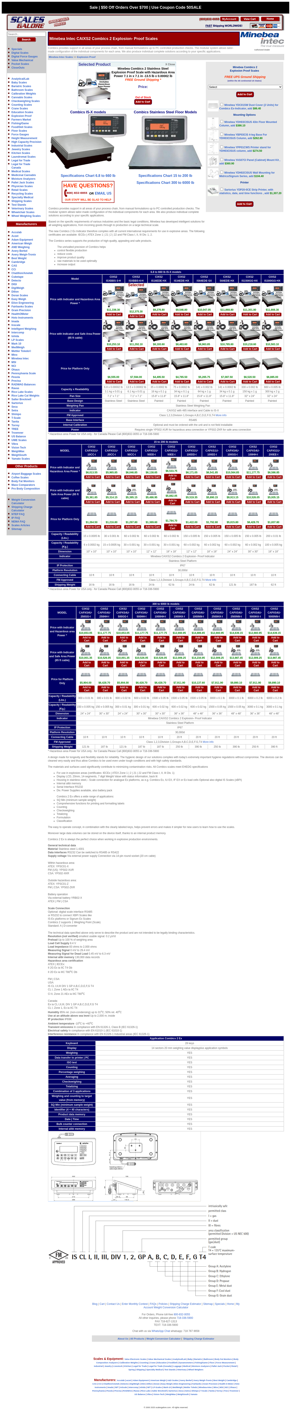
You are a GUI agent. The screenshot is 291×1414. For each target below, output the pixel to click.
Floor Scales (19, 130)
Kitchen (127, 1366)
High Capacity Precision (26, 141)
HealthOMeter (20, 314)
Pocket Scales (20, 64)
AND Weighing (21, 247)
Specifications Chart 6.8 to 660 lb (88, 176)
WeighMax (18, 451)
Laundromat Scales (24, 156)
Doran (156, 1384)
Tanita (15, 421)
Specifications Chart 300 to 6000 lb (165, 183)
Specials (17, 49)
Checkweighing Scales (26, 101)
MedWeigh (18, 347)
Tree (226, 1391)
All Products (137, 1338)
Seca (15, 406)
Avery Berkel (20, 250)
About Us (123, 1338)
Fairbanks (196, 1384)
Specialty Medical (22, 197)
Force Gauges (20, 134)
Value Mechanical (22, 60)
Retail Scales (20, 189)
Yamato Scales (21, 458)
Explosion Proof (22, 115)
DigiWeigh (18, 288)
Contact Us (113, 1303)
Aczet (15, 236)
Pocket (226, 1366)
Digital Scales (20, 52)
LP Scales (18, 339)
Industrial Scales (22, 145)
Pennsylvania (98, 1391)
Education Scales (22, 112)
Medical (186, 1366)
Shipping (140, 1370)
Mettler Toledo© (21, 351)
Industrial (98, 1366)
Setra (15, 410)
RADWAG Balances (24, 384)
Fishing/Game (20, 123)
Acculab (17, 232)
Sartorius (17, 403)
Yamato (193, 1394)
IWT (117, 1387)
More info (221, 415)
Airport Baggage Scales (26, 473)
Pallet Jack (217, 1366)
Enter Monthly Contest (135, 1303)
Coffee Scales (20, 477)
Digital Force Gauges (25, 56)
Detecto (16, 280)
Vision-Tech (158, 1394)
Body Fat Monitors (23, 481)
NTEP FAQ (18, 514)
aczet (128, 1380)
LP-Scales (157, 1387)
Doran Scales (20, 295)
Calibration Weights (24, 93)
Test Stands (19, 204)
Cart (102, 1303)
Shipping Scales (22, 201)
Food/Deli (172, 1363)
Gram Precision (21, 310)
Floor (211, 1363)
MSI (14, 362)
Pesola (16, 377)
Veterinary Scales (22, 208)
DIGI (14, 284)
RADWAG (127, 1391)
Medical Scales (21, 171)
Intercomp (18, 332)
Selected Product (95, 64)
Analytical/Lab (20, 78)
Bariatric (198, 1359)
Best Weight (19, 258)
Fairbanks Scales (22, 306)
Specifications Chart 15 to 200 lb (165, 176)
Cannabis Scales (22, 97)
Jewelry (108, 1366)
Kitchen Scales (21, 153)
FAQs (153, 1303)
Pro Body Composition (26, 488)
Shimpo (16, 414)
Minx (14, 354)
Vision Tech (19, 447)
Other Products (26, 466)
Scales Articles (21, 525)
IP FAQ (16, 517)
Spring (132, 1370)
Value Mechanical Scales (159, 1359)
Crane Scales (20, 108)
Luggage (177, 1366)
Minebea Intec (20, 358)
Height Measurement (24, 138)
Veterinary (182, 1370)
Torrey (15, 425)
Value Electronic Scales (135, 1359)
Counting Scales (22, 104)
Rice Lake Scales (22, 391)
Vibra (15, 443)
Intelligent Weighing (24, 328)
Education (162, 1363)
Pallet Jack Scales (23, 182)
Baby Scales (19, 82)
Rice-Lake (145, 1391)
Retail (234, 1366)
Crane (153, 1363)
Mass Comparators (23, 484)
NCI (14, 365)
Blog (95, 1303)
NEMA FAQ (18, 521)
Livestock (117, 1366)
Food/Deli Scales (22, 127)
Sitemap (17, 529)
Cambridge (18, 262)
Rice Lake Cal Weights (26, 395)
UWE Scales (19, 440)
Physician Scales (22, 186)
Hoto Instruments (22, 317)
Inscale (16, 325)
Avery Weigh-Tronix (24, 254)
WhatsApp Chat (161, 1331)
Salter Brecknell (21, 399)
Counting (144, 1363)
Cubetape (18, 276)
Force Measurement (225, 1363)
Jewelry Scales (21, 149)
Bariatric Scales (21, 86)
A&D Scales (172, 1380)
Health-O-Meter (226, 1384)
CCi (14, 269)
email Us (103, 193)
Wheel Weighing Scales (26, 215)
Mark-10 (167, 1387)
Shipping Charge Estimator (185, 1303)
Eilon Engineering (23, 302)
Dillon (15, 291)
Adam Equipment (22, 239)
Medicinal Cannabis (24, 175)
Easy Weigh (19, 299)
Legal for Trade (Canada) (160, 1366)
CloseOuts (18, 67)
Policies (162, 1303)
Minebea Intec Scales (61, 57)
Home (230, 1303)
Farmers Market (21, 119)
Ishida (15, 336)
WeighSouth (19, 455)
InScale (123, 1387)
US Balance (19, 436)
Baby (190, 1359)
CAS (14, 265)
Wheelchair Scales (23, 212)
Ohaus (16, 369)
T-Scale (16, 417)
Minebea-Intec (205, 1387)
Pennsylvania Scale (24, 373)
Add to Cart (114, 314)
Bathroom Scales (22, 89)
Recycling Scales (22, 193)
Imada (15, 321)
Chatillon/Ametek (22, 273)
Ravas (15, 388)
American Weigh (22, 243)
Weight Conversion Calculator (171, 1307)
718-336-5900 (185, 1317)
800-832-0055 (182, 1314)
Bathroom (208, 1359)
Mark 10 (16, 343)
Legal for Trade (21, 160)
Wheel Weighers (195, 1370)
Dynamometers (186, 1363)
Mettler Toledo (190, 1387)
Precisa (16, 380)
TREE (15, 429)
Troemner (18, 432)
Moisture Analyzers (24, 178)
